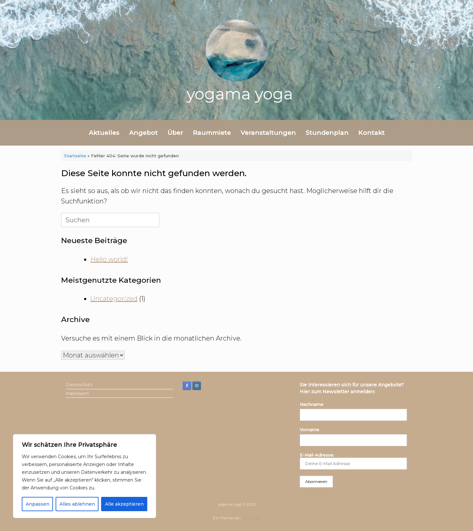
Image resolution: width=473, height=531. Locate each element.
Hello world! (109, 259)
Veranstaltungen (268, 132)
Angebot (143, 132)
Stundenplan (327, 132)
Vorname (309, 429)
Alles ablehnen (77, 504)
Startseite (75, 155)
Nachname (311, 404)
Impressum (77, 393)
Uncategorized (114, 299)
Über (175, 132)
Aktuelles (104, 132)
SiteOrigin (251, 518)
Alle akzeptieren (124, 504)
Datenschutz (79, 384)
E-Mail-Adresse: (353, 461)
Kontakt (371, 132)
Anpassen (37, 504)
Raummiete (212, 132)
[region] (84, 476)
